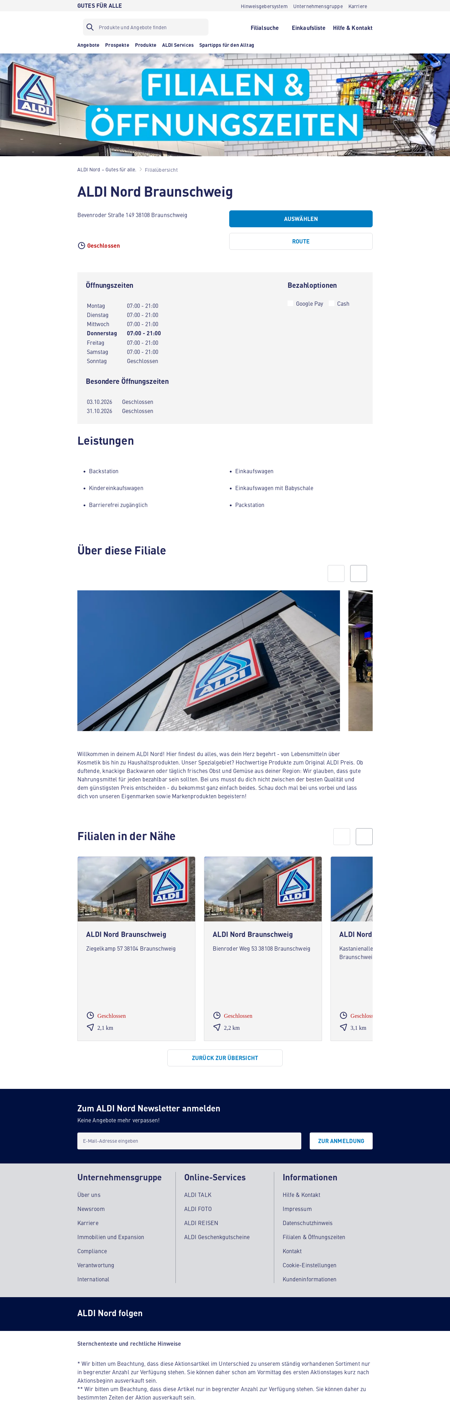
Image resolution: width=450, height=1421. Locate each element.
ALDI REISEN (201, 1222)
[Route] (301, 241)
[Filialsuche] (264, 27)
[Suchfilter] (145, 27)
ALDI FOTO (198, 1208)
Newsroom (91, 1208)
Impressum (297, 1208)
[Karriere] (357, 5)
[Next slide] (358, 573)
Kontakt (292, 1251)
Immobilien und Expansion (110, 1237)
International (93, 1279)
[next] (364, 836)
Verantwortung (95, 1265)
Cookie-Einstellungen (310, 1265)
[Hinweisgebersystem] (264, 5)
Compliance (92, 1251)
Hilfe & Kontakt (301, 1194)
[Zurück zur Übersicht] (225, 1057)
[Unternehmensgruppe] (318, 5)
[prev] (341, 836)
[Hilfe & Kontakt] (353, 27)
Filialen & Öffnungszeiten (314, 1237)
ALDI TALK (197, 1194)
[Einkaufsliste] (309, 27)
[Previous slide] (336, 573)
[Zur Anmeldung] (341, 1141)
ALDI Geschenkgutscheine (217, 1237)
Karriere (87, 1222)
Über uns (89, 1194)
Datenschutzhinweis (308, 1222)
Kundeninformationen (310, 1279)
